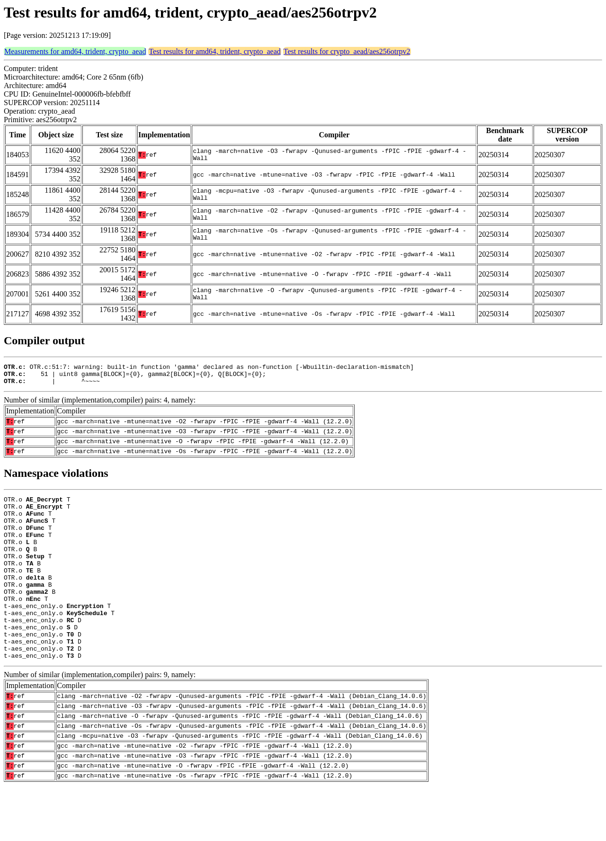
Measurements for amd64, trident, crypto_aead (75, 51)
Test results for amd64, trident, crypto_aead (214, 51)
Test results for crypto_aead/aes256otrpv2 (347, 51)
